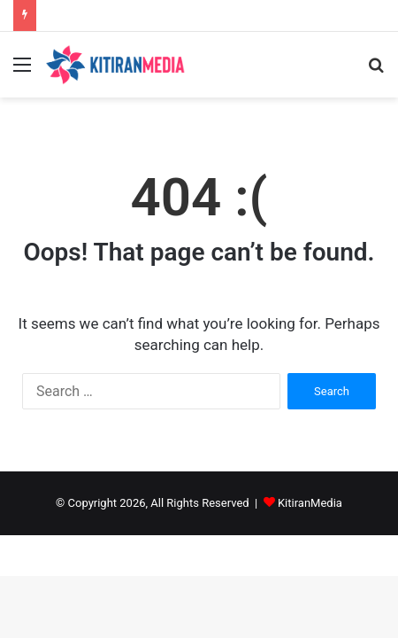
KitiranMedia (310, 503)
